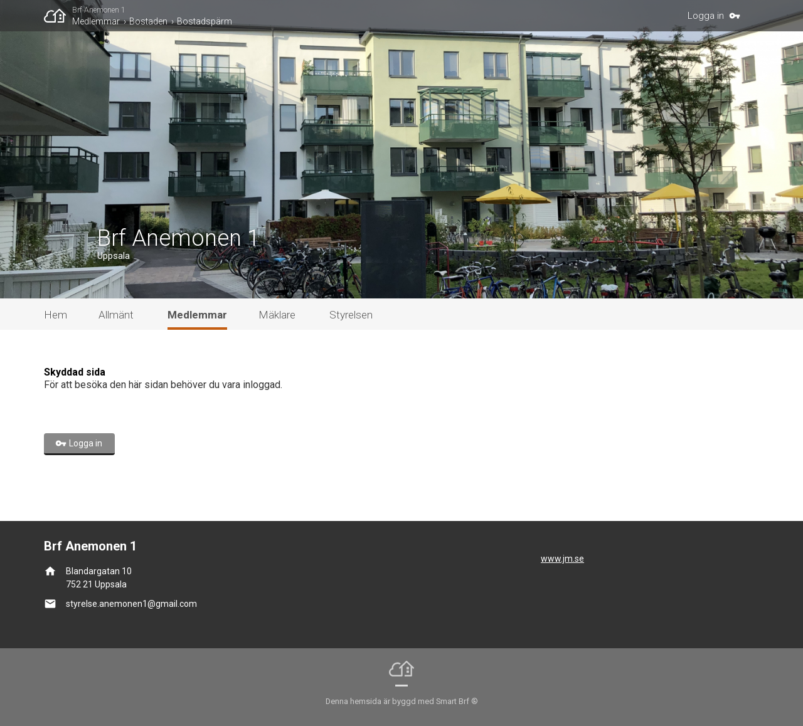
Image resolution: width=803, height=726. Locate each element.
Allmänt (116, 314)
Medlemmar (96, 21)
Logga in (706, 15)
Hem (55, 314)
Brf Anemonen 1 (98, 10)
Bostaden (148, 21)
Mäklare (276, 314)
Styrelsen (351, 314)
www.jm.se (562, 559)
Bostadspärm (204, 21)
